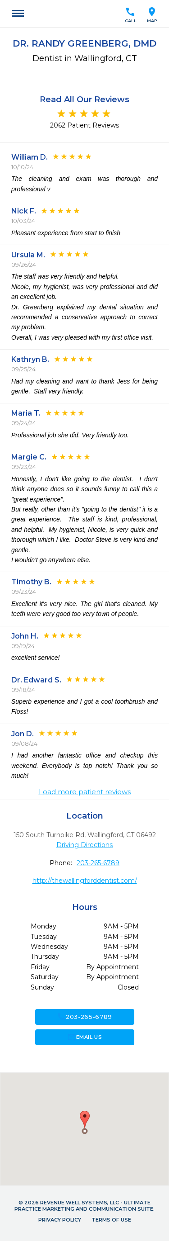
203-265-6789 (98, 863)
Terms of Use (111, 1220)
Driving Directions (84, 845)
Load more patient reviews (85, 792)
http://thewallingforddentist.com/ (84, 880)
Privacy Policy (59, 1220)
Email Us (84, 1037)
